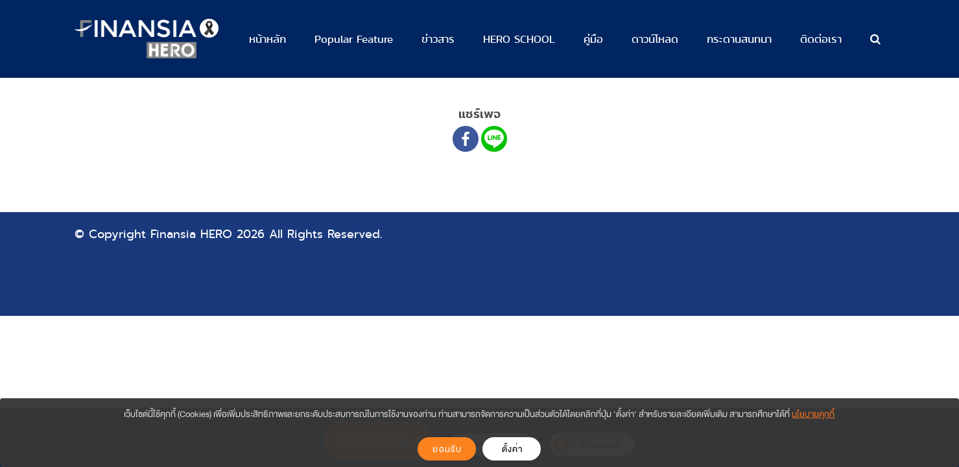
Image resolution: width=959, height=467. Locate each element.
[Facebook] (466, 139)
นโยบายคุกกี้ (813, 414)
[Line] (494, 139)
